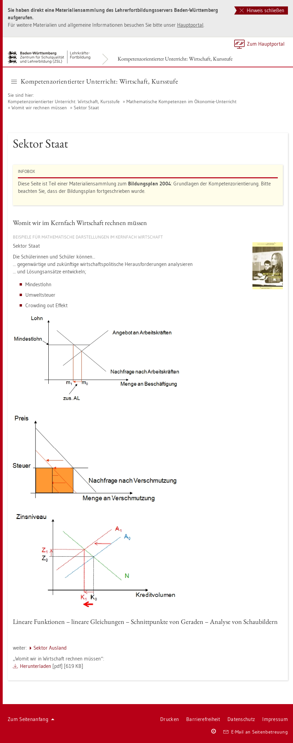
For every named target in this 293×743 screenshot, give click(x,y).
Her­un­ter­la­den (35, 666)
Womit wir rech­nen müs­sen (39, 108)
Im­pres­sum (275, 719)
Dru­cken (169, 719)
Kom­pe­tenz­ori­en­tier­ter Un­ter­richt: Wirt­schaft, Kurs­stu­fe (175, 59)
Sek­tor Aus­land (50, 648)
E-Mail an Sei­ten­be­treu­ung (255, 732)
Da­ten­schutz (241, 719)
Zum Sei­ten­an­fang (31, 719)
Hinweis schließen (262, 10)
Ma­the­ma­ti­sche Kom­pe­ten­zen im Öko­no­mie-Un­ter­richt (181, 101)
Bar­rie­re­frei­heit (203, 719)
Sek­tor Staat (86, 108)
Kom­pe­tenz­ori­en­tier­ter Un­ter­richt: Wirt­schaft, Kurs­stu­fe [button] (94, 81)
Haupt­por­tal (190, 25)
